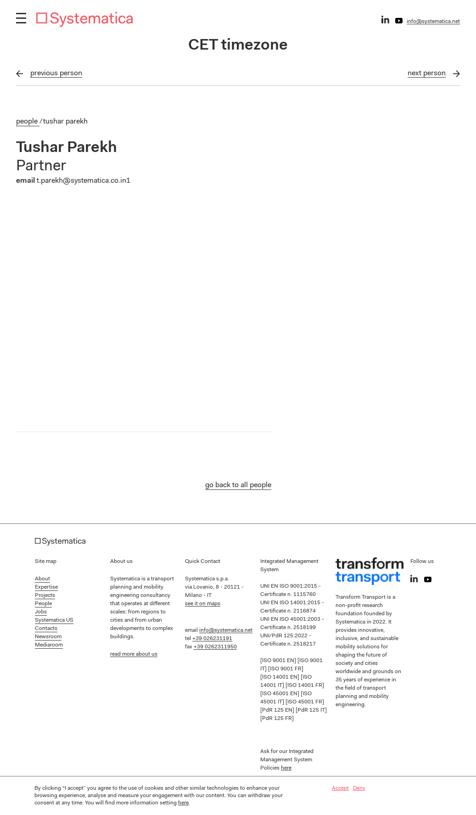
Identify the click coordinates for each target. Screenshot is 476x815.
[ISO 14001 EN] (280, 677)
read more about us (133, 654)
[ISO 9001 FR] (285, 669)
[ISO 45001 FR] (305, 702)
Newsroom (48, 637)
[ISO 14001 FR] (305, 685)
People (27, 121)
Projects (45, 595)
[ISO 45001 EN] (280, 694)
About (42, 579)
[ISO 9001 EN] (278, 660)
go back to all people (238, 485)
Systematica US (54, 620)
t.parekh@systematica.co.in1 (83, 181)
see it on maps (202, 604)
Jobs (41, 612)
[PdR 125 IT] (311, 710)
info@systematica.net (433, 21)
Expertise (46, 587)
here (286, 768)
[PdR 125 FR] (277, 718)
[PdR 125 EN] (278, 710)
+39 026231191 (212, 638)
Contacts (46, 628)
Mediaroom (49, 645)
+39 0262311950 (215, 647)
